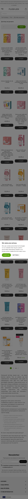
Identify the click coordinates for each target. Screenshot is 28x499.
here (24, 251)
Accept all (6, 255)
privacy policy (5, 251)
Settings (16, 255)
